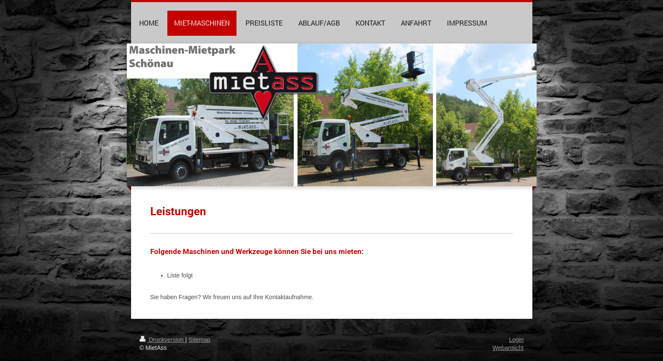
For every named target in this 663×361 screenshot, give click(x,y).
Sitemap (199, 339)
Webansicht (508, 347)
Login (516, 339)
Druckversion (162, 339)
